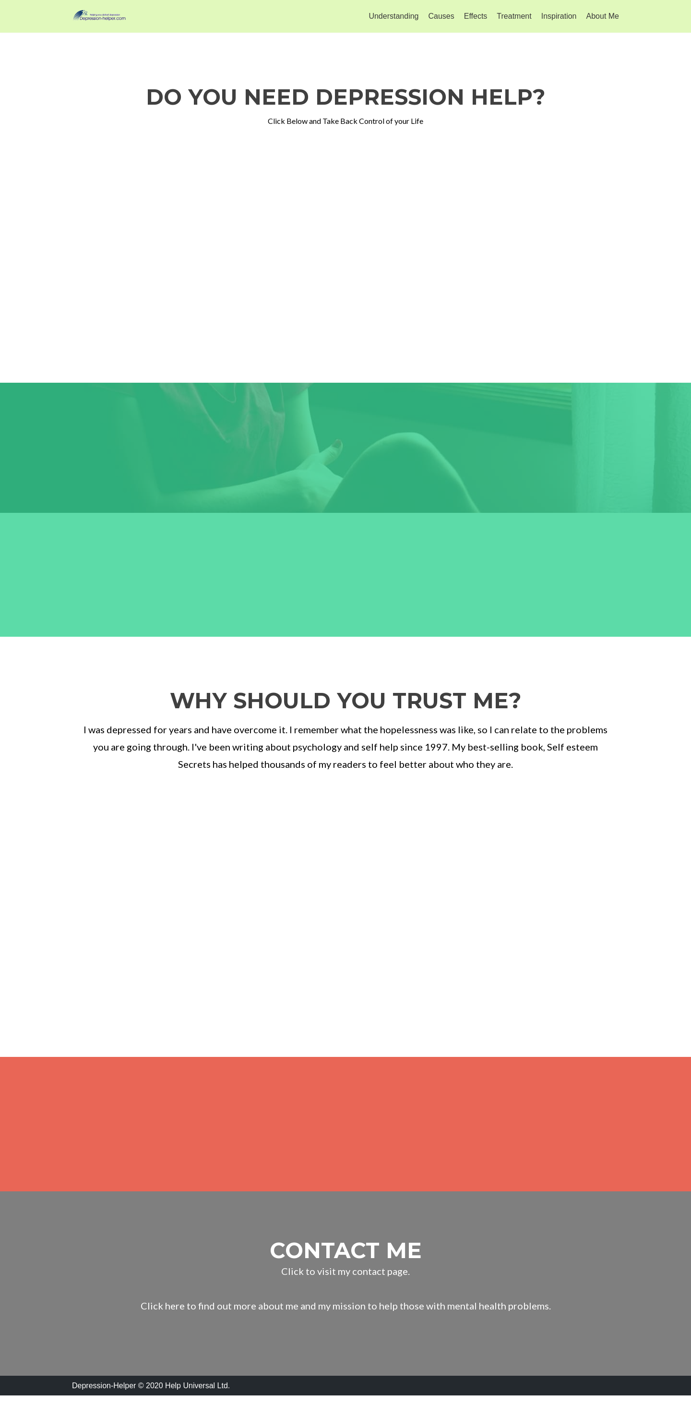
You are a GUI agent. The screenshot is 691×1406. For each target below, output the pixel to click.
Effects (476, 16)
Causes (441, 16)
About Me (602, 16)
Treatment (514, 16)
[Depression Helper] (101, 16)
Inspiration (559, 16)
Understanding (393, 16)
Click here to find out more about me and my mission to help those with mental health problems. (346, 1315)
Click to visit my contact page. (345, 1281)
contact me (346, 1260)
